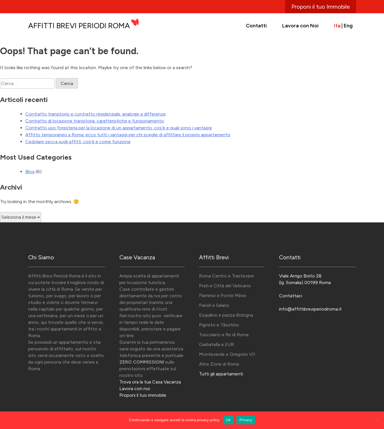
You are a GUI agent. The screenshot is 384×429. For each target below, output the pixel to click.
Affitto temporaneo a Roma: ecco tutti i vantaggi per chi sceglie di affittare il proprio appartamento (127, 134)
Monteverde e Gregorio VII (227, 354)
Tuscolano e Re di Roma (224, 334)
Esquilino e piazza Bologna (226, 315)
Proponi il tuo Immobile (320, 6)
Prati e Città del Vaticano (225, 285)
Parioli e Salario (214, 305)
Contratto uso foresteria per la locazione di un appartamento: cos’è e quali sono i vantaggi (118, 128)
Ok (228, 420)
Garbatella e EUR (216, 344)
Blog (30, 171)
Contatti (256, 25)
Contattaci (290, 295)
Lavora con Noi (300, 25)
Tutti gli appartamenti (221, 374)
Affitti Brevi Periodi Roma (79, 25)
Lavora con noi (134, 388)
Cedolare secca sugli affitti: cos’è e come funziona (77, 141)
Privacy (245, 420)
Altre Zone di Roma (219, 364)
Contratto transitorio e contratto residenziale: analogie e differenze (95, 114)
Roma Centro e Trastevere (226, 276)
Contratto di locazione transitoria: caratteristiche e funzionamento (94, 121)
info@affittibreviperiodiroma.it (310, 309)
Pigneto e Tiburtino (219, 325)
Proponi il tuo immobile (142, 395)
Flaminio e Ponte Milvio (223, 295)
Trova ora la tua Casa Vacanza (150, 382)
